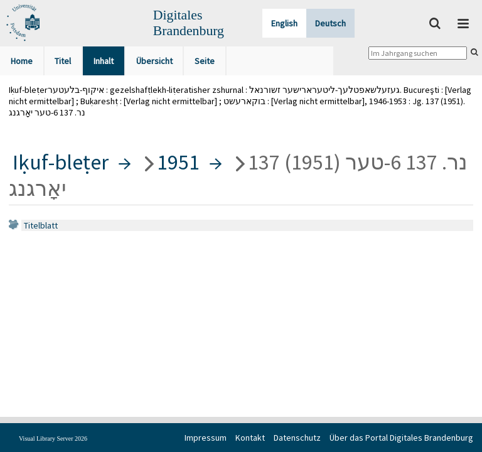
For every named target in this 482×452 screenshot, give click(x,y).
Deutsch (330, 23)
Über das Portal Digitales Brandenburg (401, 437)
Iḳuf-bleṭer (61, 162)
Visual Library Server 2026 (53, 438)
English (284, 23)
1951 (178, 162)
